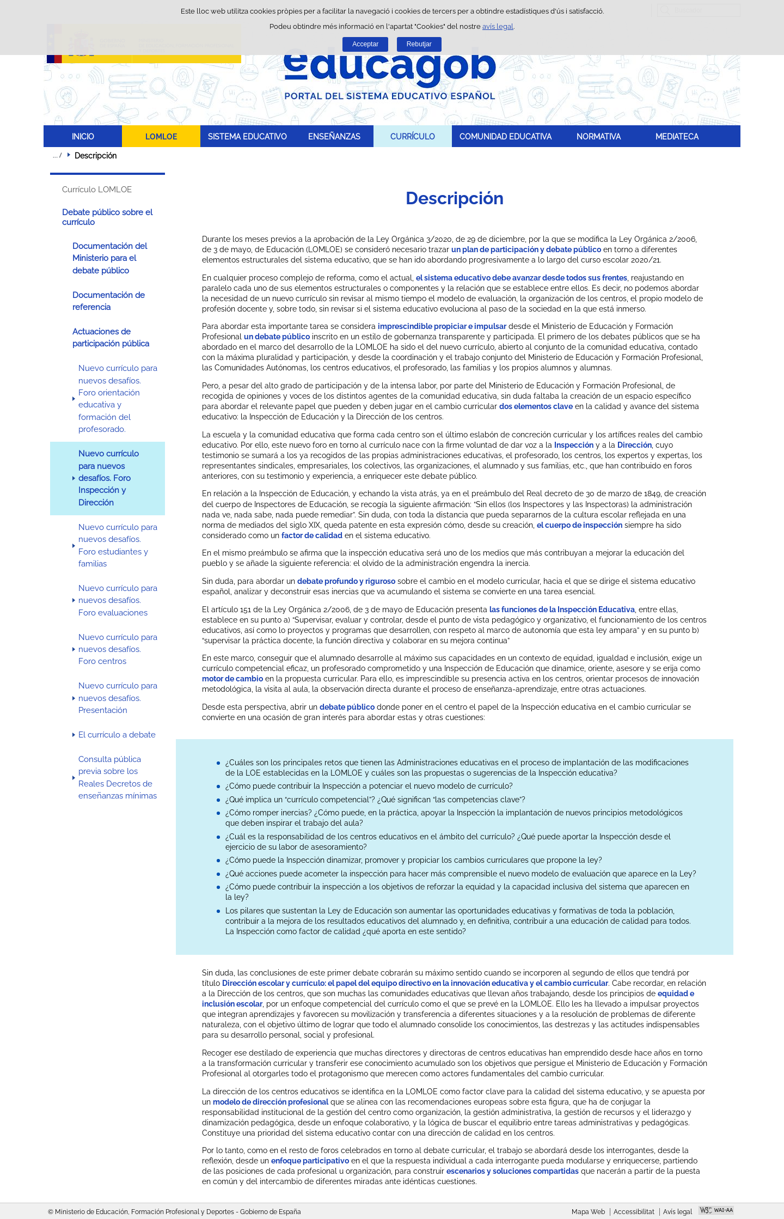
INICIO (83, 136)
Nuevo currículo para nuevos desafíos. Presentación (117, 698)
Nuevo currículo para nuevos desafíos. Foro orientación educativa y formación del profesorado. (117, 398)
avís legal (497, 26)
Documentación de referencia (108, 301)
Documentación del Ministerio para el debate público (109, 258)
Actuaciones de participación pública (110, 338)
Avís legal (677, 1212)
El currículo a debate (117, 735)
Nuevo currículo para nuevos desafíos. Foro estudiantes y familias (117, 545)
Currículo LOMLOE (97, 189)
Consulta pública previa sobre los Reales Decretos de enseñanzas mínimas (117, 777)
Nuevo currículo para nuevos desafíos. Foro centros (117, 649)
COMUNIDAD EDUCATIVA (506, 136)
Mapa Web (588, 1212)
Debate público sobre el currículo (107, 217)
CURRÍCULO (412, 136)
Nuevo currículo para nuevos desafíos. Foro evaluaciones (117, 600)
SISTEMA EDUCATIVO (247, 136)
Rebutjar (419, 44)
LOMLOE (161, 136)
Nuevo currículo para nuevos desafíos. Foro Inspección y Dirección (108, 478)
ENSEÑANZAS (334, 136)
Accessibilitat (634, 1212)
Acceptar (365, 44)
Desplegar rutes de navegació (57, 155)
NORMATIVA (599, 136)
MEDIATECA (677, 136)
